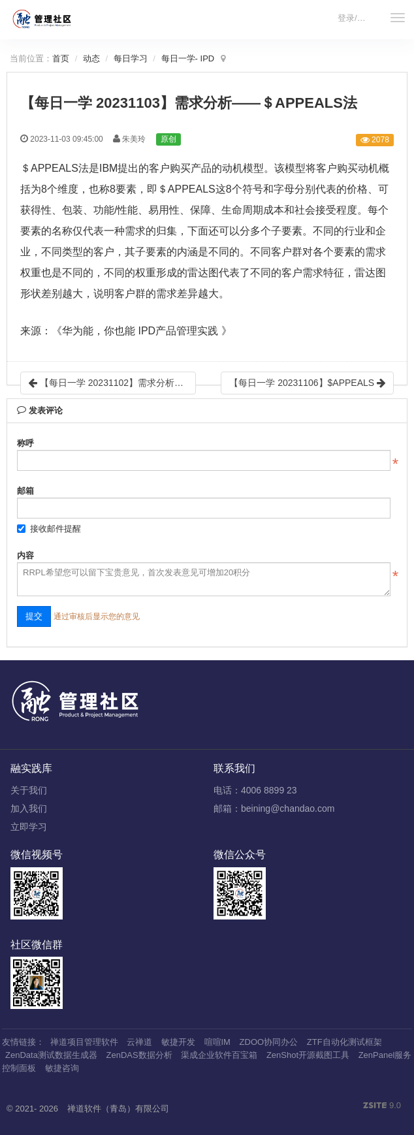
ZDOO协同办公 (269, 1042)
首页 (60, 58)
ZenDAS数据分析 (139, 1055)
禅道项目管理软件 (84, 1042)
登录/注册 (356, 18)
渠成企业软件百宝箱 (219, 1055)
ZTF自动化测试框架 (344, 1042)
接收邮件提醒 (49, 529)
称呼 (25, 443)
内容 (25, 555)
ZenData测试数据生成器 (51, 1055)
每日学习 (131, 58)
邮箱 (25, 491)
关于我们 (28, 790)
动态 (91, 58)
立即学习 (28, 827)
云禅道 (139, 1042)
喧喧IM (217, 1042)
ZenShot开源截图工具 (307, 1055)
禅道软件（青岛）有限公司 (118, 1108)
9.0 (382, 1106)
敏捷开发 (178, 1042)
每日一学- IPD (188, 58)
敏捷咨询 (62, 1068)
